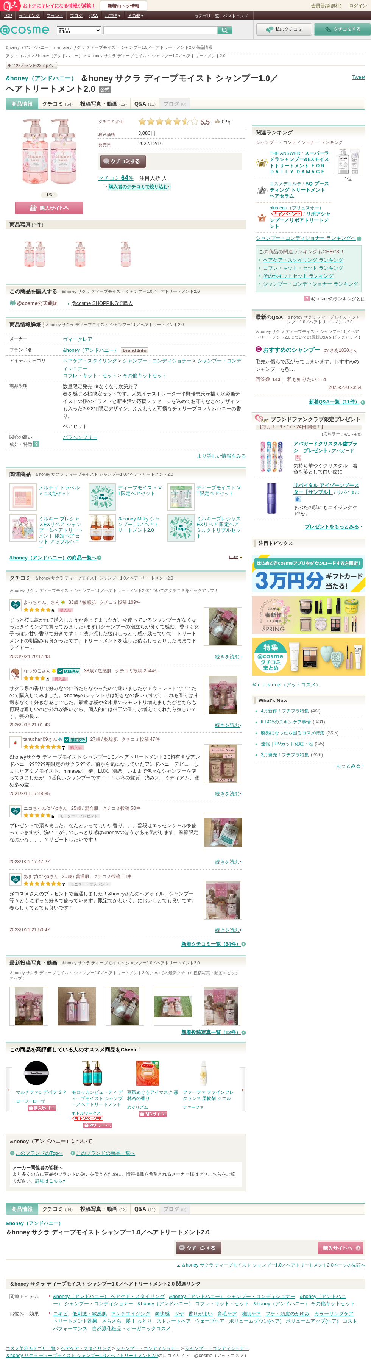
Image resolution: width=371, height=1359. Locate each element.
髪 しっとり (139, 1321)
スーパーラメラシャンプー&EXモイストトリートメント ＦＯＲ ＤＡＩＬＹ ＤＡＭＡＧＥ (299, 162)
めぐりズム (137, 1107)
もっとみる (348, 766)
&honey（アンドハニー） (41, 78)
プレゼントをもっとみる (332, 527)
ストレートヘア (173, 1321)
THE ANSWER (285, 153)
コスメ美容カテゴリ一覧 (31, 1348)
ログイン (358, 5)
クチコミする (123, 161)
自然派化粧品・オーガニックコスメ (131, 1328)
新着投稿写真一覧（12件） (211, 1032)
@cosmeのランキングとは (338, 298)
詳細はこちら (48, 1181)
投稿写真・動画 (103, 104)
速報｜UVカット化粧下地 (287, 744)
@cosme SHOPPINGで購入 (102, 303)
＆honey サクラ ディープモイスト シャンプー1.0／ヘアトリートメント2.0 (108, 1232)
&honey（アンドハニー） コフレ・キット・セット (193, 1303)
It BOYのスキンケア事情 (286, 722)
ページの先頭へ (273, 1265)
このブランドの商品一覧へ (105, 1153)
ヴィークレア (77, 339)
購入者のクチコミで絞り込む (138, 186)
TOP (8, 15)
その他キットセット (145, 375)
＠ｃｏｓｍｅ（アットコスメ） (286, 684)
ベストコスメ (235, 16)
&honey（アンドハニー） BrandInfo (137, 350)
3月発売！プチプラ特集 (285, 755)
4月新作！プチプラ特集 (285, 711)
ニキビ (60, 1314)
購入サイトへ (49, 208)
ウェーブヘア (209, 1321)
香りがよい (200, 1314)
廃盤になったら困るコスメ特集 (292, 733)
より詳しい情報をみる (221, 456)
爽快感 (162, 1314)
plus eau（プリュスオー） (297, 208)
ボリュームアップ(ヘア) (312, 1321)
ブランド (55, 15)
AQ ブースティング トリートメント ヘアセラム (299, 190)
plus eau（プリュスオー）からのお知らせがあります (286, 213)
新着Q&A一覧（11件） (334, 402)
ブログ (76, 15)
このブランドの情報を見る (31, 65)
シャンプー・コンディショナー (157, 361)
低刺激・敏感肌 (89, 1314)
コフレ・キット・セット (90, 375)
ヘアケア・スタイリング (90, 361)
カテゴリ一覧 (206, 16)
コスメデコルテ (285, 183)
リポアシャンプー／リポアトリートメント (300, 220)
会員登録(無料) (326, 5)
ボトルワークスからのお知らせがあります (88, 1118)
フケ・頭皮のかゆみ (287, 1314)
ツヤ (179, 1314)
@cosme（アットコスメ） (221, 1355)
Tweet (358, 77)
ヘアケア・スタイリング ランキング (303, 260)
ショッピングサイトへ (42, 1108)
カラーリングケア (334, 1314)
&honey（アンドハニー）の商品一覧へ (53, 558)
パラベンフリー (80, 437)
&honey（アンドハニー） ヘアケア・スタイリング (109, 1296)
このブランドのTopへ (39, 1153)
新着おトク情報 (123, 6)
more (233, 556)
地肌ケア (251, 1314)
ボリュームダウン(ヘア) (255, 1321)
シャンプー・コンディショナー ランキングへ (306, 238)
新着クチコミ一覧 (211, 944)
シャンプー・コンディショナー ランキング (310, 284)
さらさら (112, 1321)
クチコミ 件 (116, 178)
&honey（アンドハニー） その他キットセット (304, 1303)
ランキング (29, 15)
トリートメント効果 (75, 1321)
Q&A (93, 15)
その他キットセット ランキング (298, 276)
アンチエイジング (130, 1314)
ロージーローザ (30, 1101)
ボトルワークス (86, 1113)
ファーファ (193, 1107)
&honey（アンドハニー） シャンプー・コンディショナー (232, 1296)
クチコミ (57, 104)
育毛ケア (227, 1314)
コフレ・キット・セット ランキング (303, 268)
